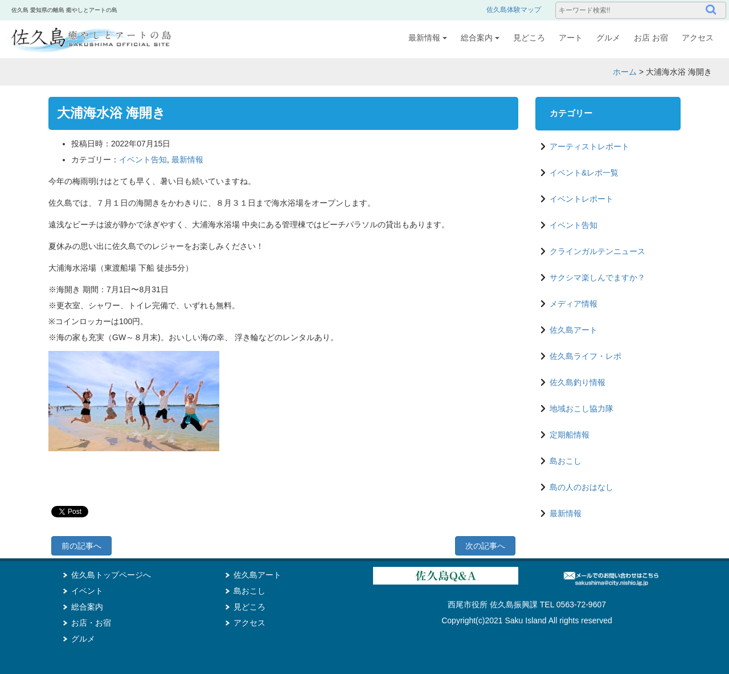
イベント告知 (143, 159)
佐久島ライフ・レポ (585, 356)
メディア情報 (573, 303)
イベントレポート (581, 198)
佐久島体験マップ (513, 10)
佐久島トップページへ (111, 574)
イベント (87, 590)
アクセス (698, 37)
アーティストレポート (589, 146)
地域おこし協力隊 (581, 408)
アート (571, 37)
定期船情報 (569, 434)
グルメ (608, 37)
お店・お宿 (91, 622)
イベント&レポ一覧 (584, 172)
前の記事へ (81, 545)
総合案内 (480, 37)
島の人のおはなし (581, 487)
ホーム (625, 71)
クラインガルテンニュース (597, 251)
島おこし (565, 460)
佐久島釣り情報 (577, 382)
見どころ (529, 37)
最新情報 (427, 37)
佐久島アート (573, 329)
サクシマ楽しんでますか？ (597, 277)
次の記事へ (485, 545)
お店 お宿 (651, 37)
